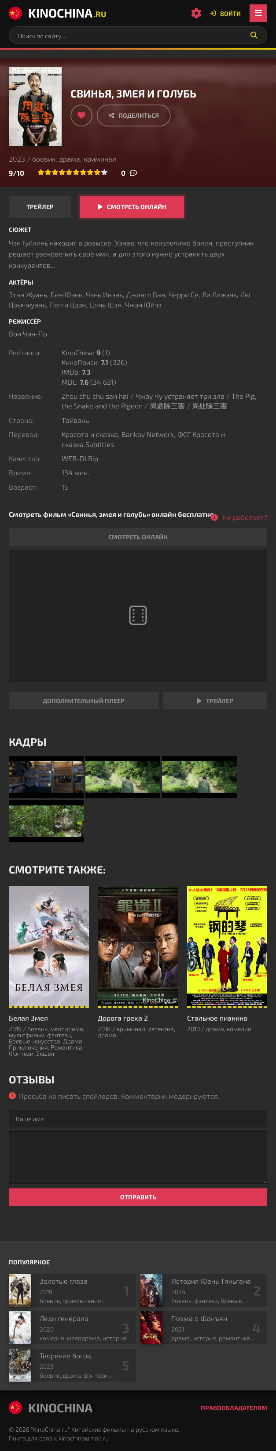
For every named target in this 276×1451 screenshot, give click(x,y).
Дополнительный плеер (84, 700)
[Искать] (254, 35)
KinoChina (57, 12)
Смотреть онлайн (136, 206)
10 (104, 172)
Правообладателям (234, 1407)
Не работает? (244, 517)
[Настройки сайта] (196, 13)
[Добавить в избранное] (81, 115)
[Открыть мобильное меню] (258, 13)
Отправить (138, 1197)
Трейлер (40, 206)
